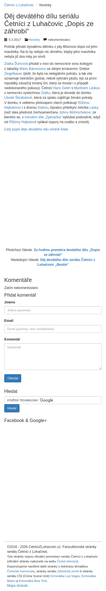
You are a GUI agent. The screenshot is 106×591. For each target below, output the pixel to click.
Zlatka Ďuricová (16, 64)
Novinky (34, 39)
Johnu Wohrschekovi (74, 112)
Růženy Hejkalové (22, 122)
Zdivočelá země (68, 571)
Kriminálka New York (33, 581)
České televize (67, 561)
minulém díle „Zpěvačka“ (43, 117)
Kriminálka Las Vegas (65, 576)
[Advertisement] (53, 189)
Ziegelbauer (13, 74)
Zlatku (45, 93)
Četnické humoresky (21, 571)
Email (8, 321)
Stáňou (43, 108)
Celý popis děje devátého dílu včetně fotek (36, 129)
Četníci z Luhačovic (19, 5)
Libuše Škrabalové (18, 98)
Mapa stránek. (18, 586)
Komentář (12, 339)
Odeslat (12, 378)
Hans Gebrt (61, 88)
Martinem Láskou (87, 88)
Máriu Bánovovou (33, 69)
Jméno (9, 302)
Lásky (94, 108)
